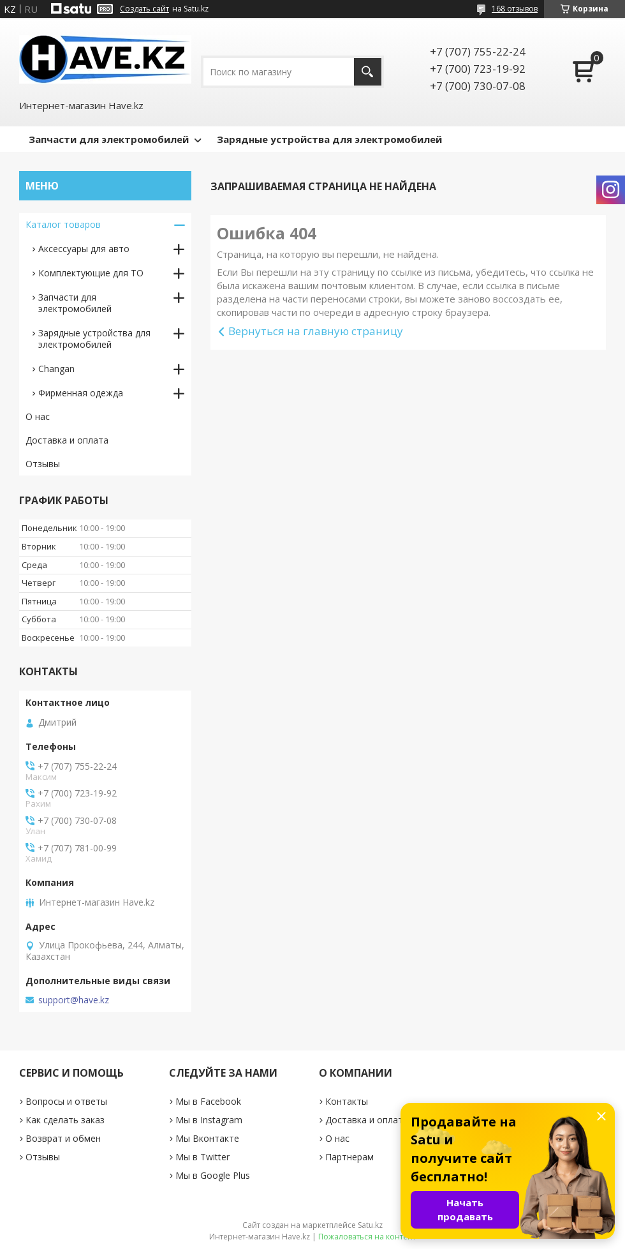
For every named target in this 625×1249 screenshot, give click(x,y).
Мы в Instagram (208, 1120)
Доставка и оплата (67, 440)
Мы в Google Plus (212, 1175)
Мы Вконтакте (207, 1138)
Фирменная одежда (80, 393)
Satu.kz (370, 1225)
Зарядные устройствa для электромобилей (94, 338)
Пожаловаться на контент (367, 1236)
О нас (38, 416)
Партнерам (349, 1157)
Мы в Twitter (202, 1157)
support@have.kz (73, 1000)
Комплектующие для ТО (90, 273)
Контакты (346, 1101)
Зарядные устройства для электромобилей (329, 139)
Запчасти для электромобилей (109, 139)
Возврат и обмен (63, 1138)
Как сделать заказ (65, 1120)
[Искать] (367, 72)
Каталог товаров (63, 224)
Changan (56, 369)
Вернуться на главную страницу (315, 331)
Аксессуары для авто (83, 249)
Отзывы (43, 464)
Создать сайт (144, 8)
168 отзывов (515, 8)
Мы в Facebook (208, 1101)
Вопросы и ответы (66, 1101)
